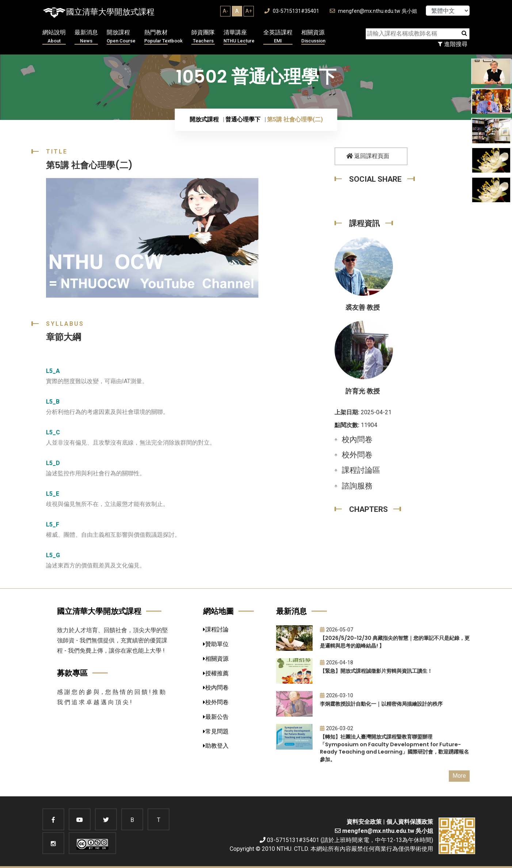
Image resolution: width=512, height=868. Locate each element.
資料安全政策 (364, 821)
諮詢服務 (357, 486)
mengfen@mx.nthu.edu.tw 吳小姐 (373, 11)
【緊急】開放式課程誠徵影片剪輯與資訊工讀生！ (376, 671)
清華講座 (239, 37)
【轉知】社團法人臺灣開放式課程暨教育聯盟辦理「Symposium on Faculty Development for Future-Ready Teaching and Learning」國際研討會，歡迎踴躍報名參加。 (394, 748)
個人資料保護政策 (409, 821)
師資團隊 (203, 37)
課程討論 (216, 629)
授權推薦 (216, 673)
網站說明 (54, 37)
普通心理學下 (242, 119)
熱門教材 (163, 37)
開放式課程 (204, 119)
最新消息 (86, 37)
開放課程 (121, 37)
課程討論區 (361, 470)
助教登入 (216, 745)
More (459, 775)
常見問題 (216, 731)
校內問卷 (357, 439)
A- (225, 11)
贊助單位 (216, 644)
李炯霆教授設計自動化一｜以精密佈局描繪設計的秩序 (381, 703)
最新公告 (216, 716)
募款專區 (72, 673)
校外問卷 (357, 454)
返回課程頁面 (367, 155)
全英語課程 (278, 37)
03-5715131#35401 (291, 11)
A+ (248, 11)
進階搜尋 (452, 44)
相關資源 (313, 37)
